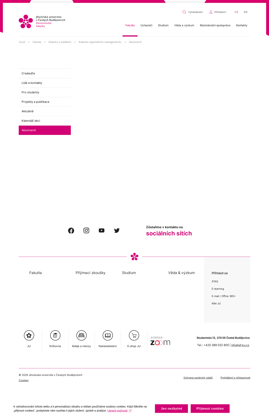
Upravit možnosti (119, 413)
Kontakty (241, 25)
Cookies (24, 380)
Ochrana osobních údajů (198, 377)
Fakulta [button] (130, 25)
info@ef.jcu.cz (240, 345)
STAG (215, 281)
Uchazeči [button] (146, 25)
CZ (236, 12)
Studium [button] (163, 25)
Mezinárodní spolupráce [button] (215, 25)
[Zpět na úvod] (42, 21)
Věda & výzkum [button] (181, 273)
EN (245, 12)
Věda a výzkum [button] (184, 25)
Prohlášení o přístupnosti (235, 377)
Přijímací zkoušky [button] (91, 273)
